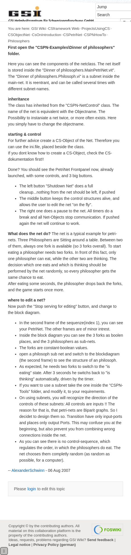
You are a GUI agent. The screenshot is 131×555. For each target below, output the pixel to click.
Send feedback (100, 540)
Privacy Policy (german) (55, 545)
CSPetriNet (72, 35)
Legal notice (19, 545)
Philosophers (19, 41)
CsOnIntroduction (46, 35)
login (32, 489)
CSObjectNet (19, 35)
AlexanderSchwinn (27, 470)
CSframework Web (63, 28)
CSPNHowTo (95, 35)
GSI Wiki (38, 28)
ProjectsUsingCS (96, 28)
